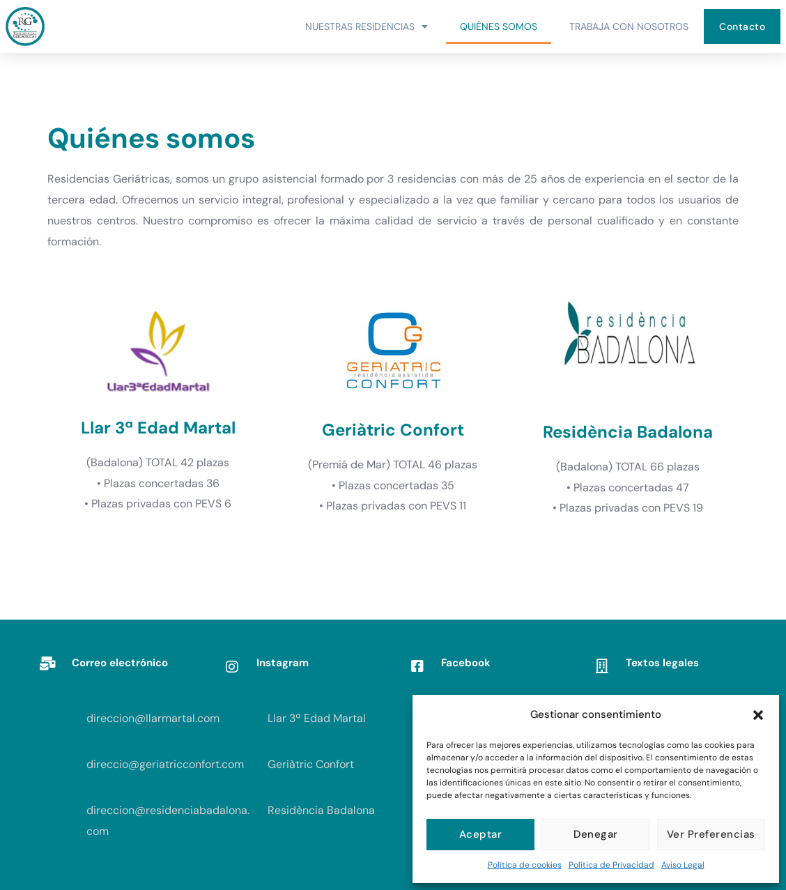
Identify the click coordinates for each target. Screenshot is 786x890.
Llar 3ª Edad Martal (317, 718)
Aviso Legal (682, 864)
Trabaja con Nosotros (628, 26)
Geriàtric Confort (311, 764)
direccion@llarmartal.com (152, 718)
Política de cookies (525, 864)
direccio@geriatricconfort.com (165, 764)
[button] (758, 715)
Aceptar (480, 834)
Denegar (595, 834)
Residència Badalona (321, 810)
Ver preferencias (711, 834)
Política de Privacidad (611, 864)
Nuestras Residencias (366, 26)
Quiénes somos (498, 26)
